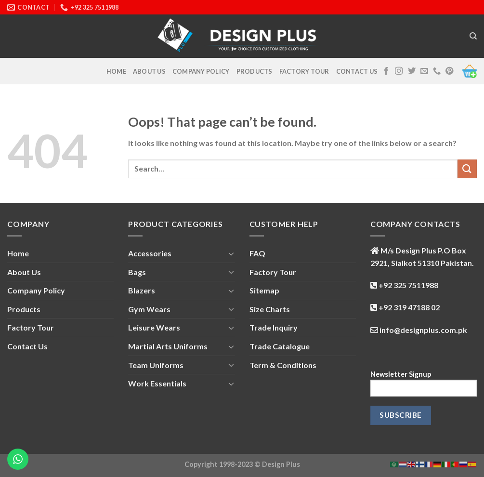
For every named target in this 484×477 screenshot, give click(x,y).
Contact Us (357, 71)
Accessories (149, 253)
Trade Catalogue (279, 346)
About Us (149, 71)
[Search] (473, 36)
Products (254, 71)
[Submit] (467, 168)
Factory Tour (304, 71)
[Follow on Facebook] (386, 71)
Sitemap (264, 290)
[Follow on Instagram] (399, 71)
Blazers (141, 290)
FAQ (257, 253)
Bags (137, 272)
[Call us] (437, 71)
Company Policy (201, 71)
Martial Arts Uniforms (168, 346)
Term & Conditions (282, 365)
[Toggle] (231, 253)
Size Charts (269, 309)
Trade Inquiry (273, 327)
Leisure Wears (154, 327)
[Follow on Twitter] (412, 71)
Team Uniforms (155, 365)
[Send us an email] (424, 71)
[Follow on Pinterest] (449, 71)
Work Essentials (157, 383)
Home (116, 71)
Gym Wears (149, 309)
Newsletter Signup (423, 386)
